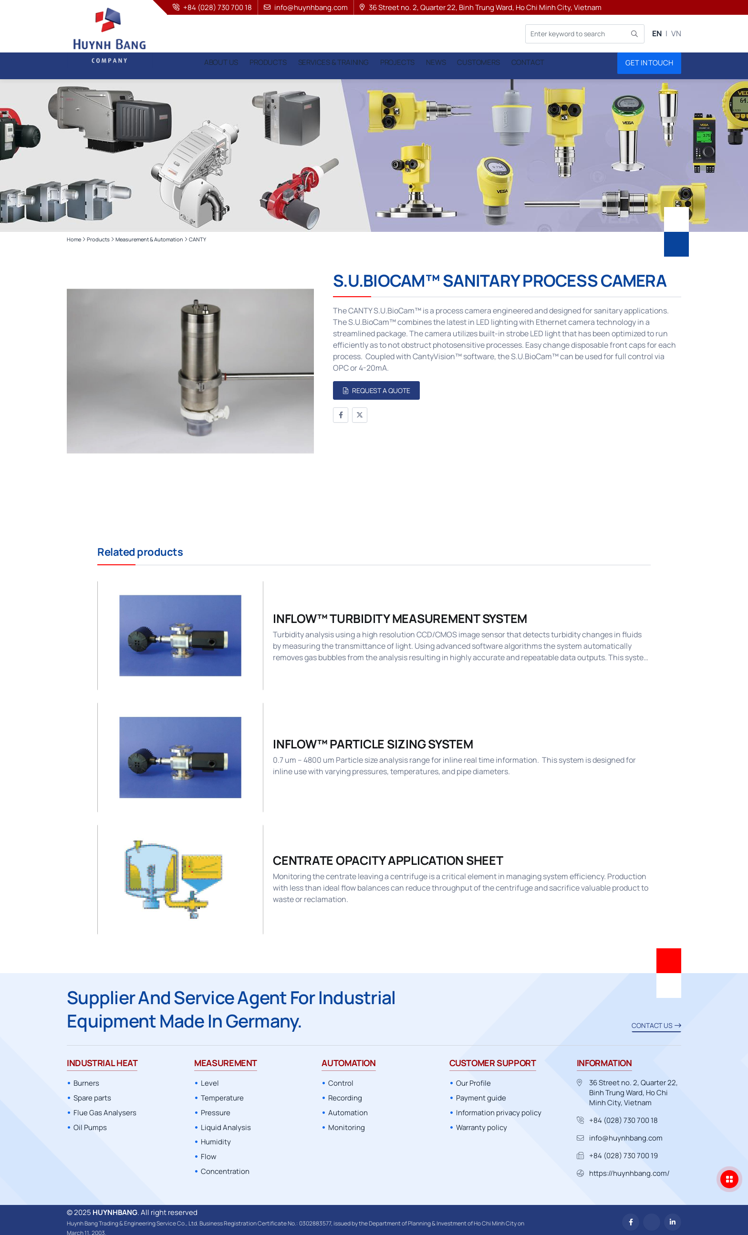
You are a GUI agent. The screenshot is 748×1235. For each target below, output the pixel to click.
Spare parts (92, 1093)
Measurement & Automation (149, 234)
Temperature (222, 1093)
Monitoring (346, 1123)
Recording (345, 1093)
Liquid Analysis (226, 1123)
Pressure (215, 1108)
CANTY (197, 234)
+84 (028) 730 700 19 (623, 1151)
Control (340, 1079)
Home (74, 234)
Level (210, 1079)
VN (676, 33)
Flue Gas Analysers (104, 1108)
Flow (209, 1152)
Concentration (225, 1167)
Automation (348, 1108)
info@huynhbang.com (626, 1134)
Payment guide (481, 1093)
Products (98, 234)
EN (657, 33)
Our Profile (473, 1079)
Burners (86, 1079)
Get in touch (649, 63)
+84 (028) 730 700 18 (623, 1116)
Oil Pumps (90, 1123)
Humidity (216, 1137)
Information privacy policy (498, 1108)
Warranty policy (481, 1123)
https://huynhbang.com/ (629, 1169)
